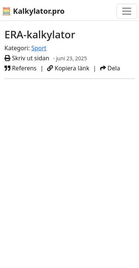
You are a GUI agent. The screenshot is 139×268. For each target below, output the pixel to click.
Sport (38, 48)
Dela (110, 68)
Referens (20, 68)
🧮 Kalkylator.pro (33, 11)
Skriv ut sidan (26, 58)
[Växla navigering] (126, 11)
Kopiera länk (68, 68)
